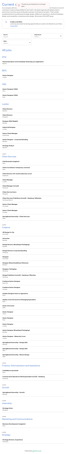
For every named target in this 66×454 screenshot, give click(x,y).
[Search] (17, 37)
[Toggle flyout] (61, 36)
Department (37, 34)
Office (5, 41)
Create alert (14, 26)
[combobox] (34, 37)
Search (5, 34)
